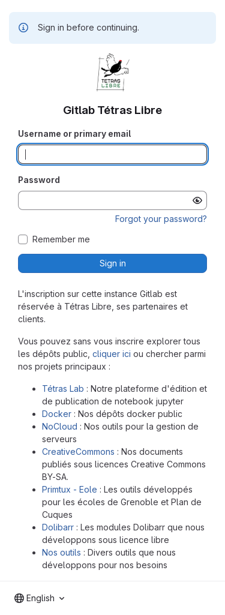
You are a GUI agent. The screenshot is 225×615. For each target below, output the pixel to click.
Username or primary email (74, 133)
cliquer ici (111, 354)
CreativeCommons (78, 451)
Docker (56, 414)
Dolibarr (58, 527)
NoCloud (59, 426)
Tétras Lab (63, 388)
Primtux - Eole (69, 489)
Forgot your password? (161, 219)
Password (39, 180)
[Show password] (197, 200)
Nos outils (61, 552)
